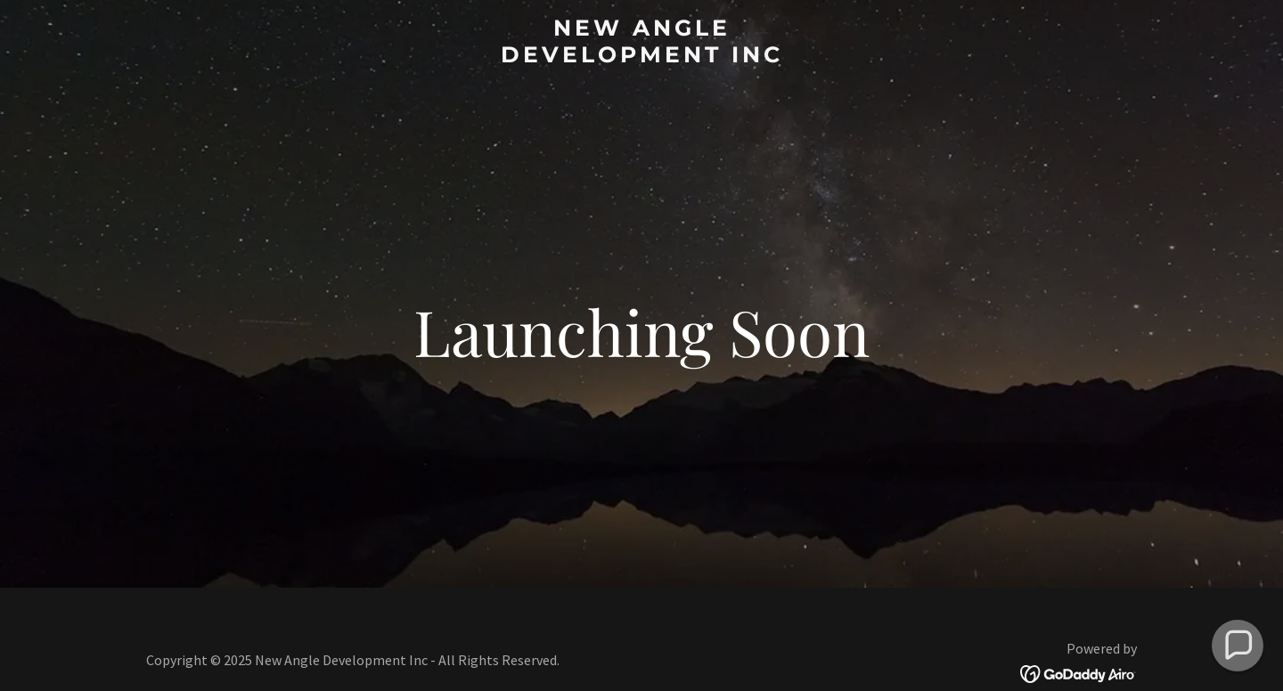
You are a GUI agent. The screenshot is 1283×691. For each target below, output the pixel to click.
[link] (641, 56)
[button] (1237, 645)
